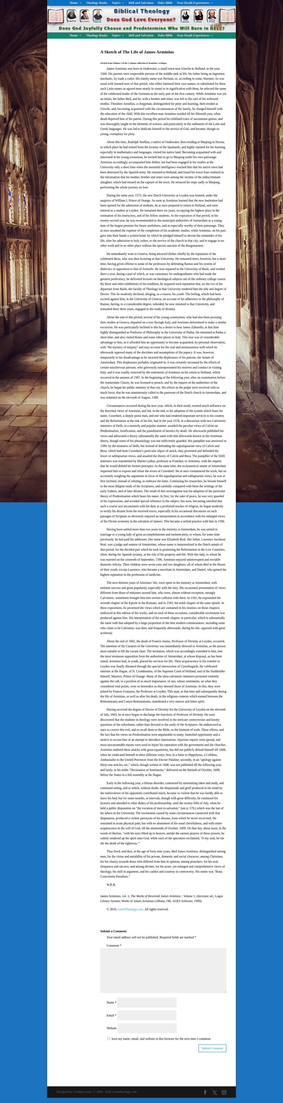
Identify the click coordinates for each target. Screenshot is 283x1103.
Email (111, 1015)
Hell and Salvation (141, 3)
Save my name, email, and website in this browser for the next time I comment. (161, 1038)
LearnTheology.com (130, 909)
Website (112, 1028)
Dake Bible (165, 3)
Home (74, 3)
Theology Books (97, 3)
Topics (116, 3)
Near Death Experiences (193, 3)
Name (111, 1002)
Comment (114, 945)
